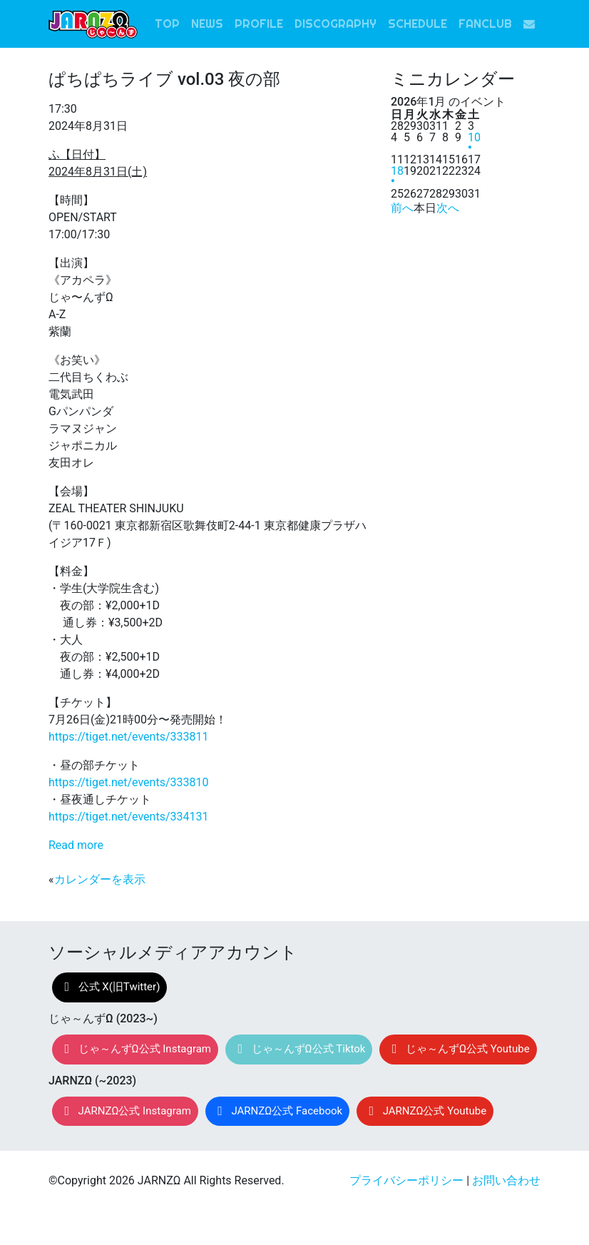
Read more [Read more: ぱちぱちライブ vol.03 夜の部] (75, 845)
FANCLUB (485, 23)
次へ (447, 208)
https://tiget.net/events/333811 (128, 736)
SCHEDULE (417, 23)
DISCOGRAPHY (335, 23)
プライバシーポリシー (406, 1180)
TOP (167, 23)
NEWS (207, 23)
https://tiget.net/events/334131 (128, 816)
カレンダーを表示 (99, 879)
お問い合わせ (506, 1180)
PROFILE (259, 23)
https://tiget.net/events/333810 (128, 782)
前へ (402, 208)
